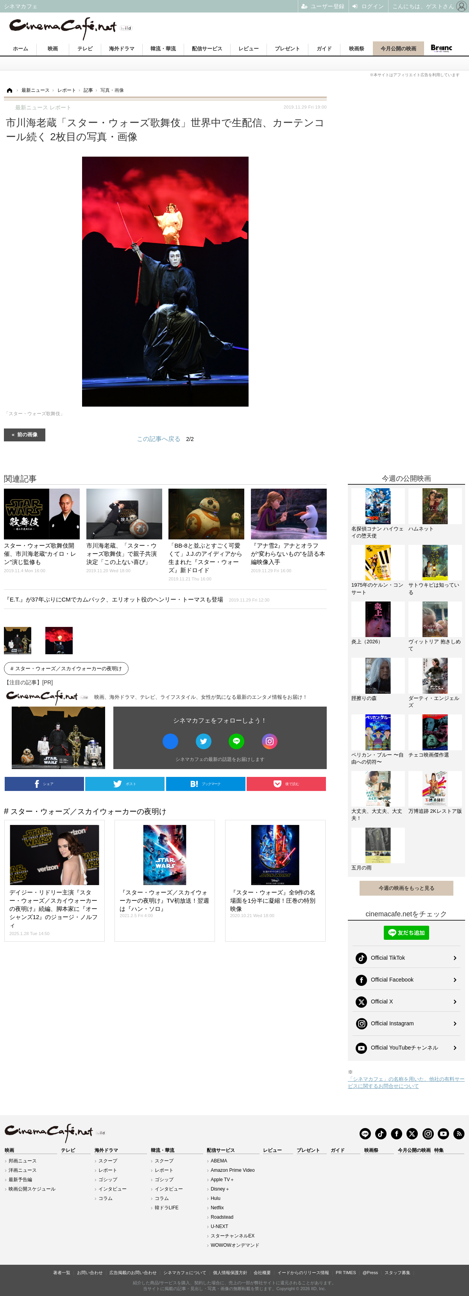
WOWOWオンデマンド (235, 1245)
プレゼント (287, 49)
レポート (107, 1170)
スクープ (107, 1161)
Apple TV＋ (222, 1179)
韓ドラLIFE (167, 1207)
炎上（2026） (367, 641)
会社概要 (262, 1272)
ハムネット (421, 529)
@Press (370, 1272)
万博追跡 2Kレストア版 (435, 811)
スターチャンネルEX (232, 1236)
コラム (105, 1198)
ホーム (20, 49)
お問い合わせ (90, 1272)
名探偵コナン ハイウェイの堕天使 (377, 532)
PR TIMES (346, 1272)
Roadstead (222, 1217)
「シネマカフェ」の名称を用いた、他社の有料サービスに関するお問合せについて (406, 1082)
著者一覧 (61, 1272)
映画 (53, 49)
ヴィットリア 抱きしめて (434, 645)
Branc (441, 48)
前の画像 (27, 434)
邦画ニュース (23, 1161)
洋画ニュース (23, 1170)
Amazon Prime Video (233, 1170)
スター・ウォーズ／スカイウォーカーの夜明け (68, 668)
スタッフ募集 (397, 1272)
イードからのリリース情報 (303, 1272)
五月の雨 (361, 868)
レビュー (248, 49)
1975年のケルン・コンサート (377, 588)
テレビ (85, 49)
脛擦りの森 (364, 698)
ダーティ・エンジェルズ (433, 701)
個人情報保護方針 (230, 1272)
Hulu (215, 1198)
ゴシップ (107, 1179)
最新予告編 (20, 1179)
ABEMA (219, 1161)
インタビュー (112, 1189)
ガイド (324, 49)
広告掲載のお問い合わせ (133, 1272)
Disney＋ (220, 1189)
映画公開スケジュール (32, 1189)
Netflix (217, 1207)
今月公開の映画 (398, 49)
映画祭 (356, 49)
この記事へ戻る (165, 439)
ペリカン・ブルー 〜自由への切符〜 (377, 758)
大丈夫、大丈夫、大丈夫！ (376, 814)
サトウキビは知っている (433, 588)
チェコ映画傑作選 (428, 755)
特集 (439, 1150)
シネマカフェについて (184, 1272)
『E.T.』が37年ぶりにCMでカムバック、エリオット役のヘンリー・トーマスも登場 (137, 599)
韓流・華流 (163, 49)
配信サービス (207, 49)
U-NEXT (219, 1226)
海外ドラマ (121, 49)
